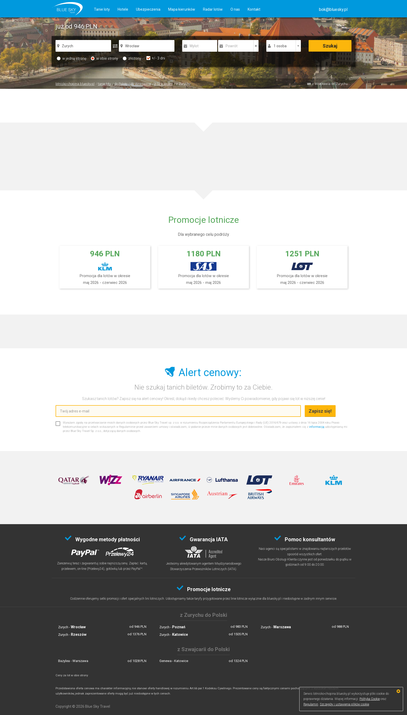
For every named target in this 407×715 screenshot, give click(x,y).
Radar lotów (213, 9)
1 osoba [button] (280, 46)
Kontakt (254, 9)
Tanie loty (102, 9)
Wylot (194, 46)
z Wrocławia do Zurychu (330, 84)
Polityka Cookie (369, 699)
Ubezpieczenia (148, 9)
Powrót (232, 46)
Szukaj (330, 46)
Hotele (123, 9)
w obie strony (104, 58)
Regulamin (310, 704)
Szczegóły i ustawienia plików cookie (344, 704)
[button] (333, 9)
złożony (132, 58)
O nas (235, 9)
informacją (316, 427)
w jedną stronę (71, 58)
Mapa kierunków (181, 9)
